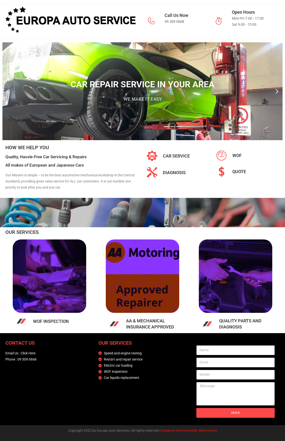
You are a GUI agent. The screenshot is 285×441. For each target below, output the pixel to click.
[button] (8, 91)
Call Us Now (176, 15)
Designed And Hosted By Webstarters (188, 430)
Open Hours (243, 12)
